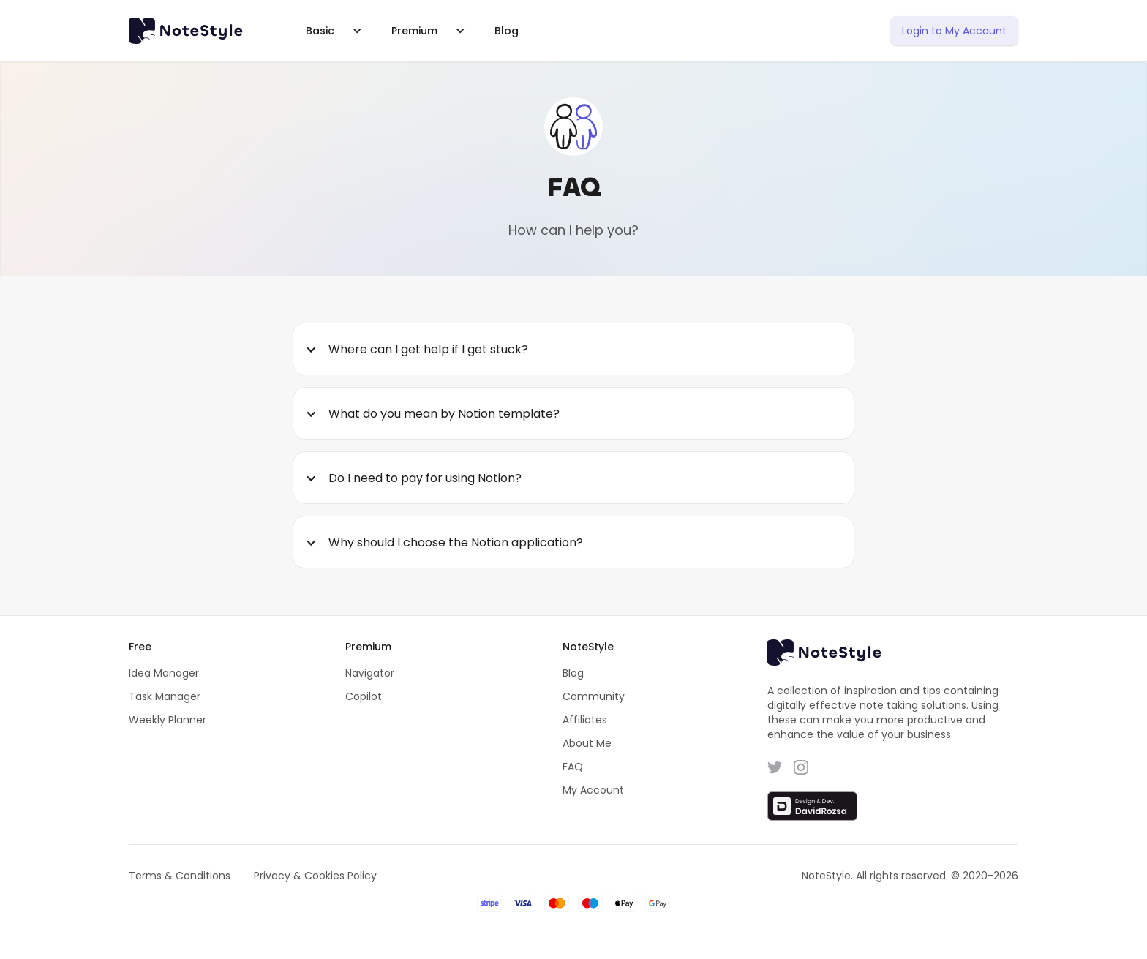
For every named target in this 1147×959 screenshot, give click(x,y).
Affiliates (585, 719)
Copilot (363, 696)
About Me (587, 743)
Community (594, 696)
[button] (331, 31)
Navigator (369, 673)
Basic (320, 30)
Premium (414, 30)
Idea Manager (164, 673)
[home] (194, 31)
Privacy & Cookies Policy (315, 875)
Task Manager (164, 696)
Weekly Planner (167, 719)
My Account (593, 790)
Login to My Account (954, 30)
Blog (506, 30)
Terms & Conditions (179, 875)
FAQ (573, 766)
